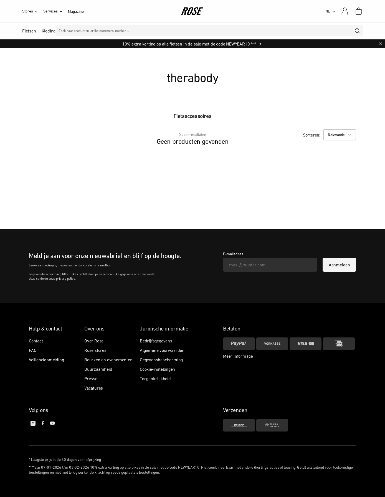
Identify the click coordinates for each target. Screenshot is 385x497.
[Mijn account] (345, 11)
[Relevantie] (339, 134)
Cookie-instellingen (157, 369)
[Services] (55, 11)
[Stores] (32, 11)
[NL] (330, 11)
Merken (155, 30)
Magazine (75, 11)
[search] (357, 30)
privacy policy (65, 279)
